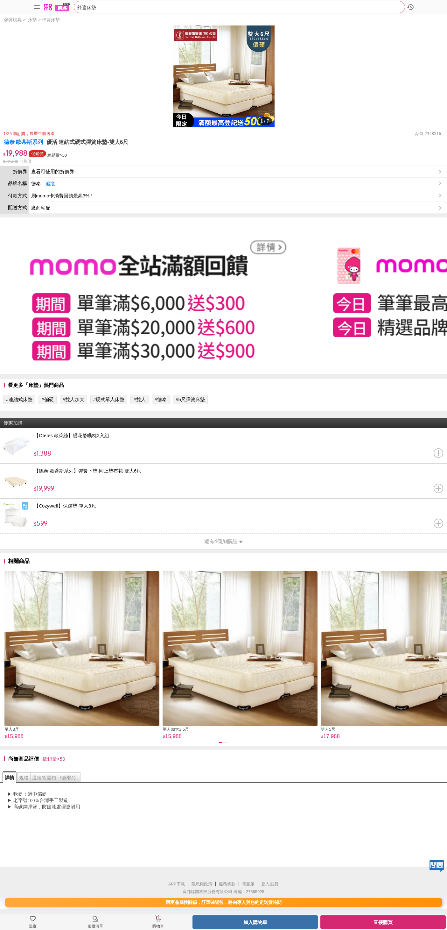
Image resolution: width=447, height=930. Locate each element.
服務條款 (227, 884)
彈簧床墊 (51, 19)
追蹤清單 (95, 926)
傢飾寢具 (13, 19)
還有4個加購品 (223, 541)
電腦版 (248, 884)
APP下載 (176, 884)
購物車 (158, 926)
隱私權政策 (202, 884)
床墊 (32, 19)
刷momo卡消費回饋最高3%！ (62, 195)
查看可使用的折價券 (237, 171)
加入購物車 (255, 922)
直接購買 (383, 922)
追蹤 (50, 183)
